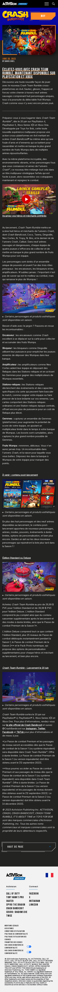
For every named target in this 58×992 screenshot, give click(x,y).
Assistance (9, 928)
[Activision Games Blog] (15, 4)
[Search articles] (53, 3)
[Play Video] (29, 199)
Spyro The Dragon (15, 904)
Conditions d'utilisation (15, 931)
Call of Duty (13, 893)
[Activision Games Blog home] (16, 876)
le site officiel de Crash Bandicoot (24, 725)
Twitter (41, 728)
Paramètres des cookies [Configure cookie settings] (13, 942)
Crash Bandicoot (15, 908)
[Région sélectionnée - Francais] (49, 875)
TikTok (20, 732)
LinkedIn (33, 904)
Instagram (31, 728)
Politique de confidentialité (16, 934)
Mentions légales (12, 926)
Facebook (7, 732)
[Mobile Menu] (46, 4)
